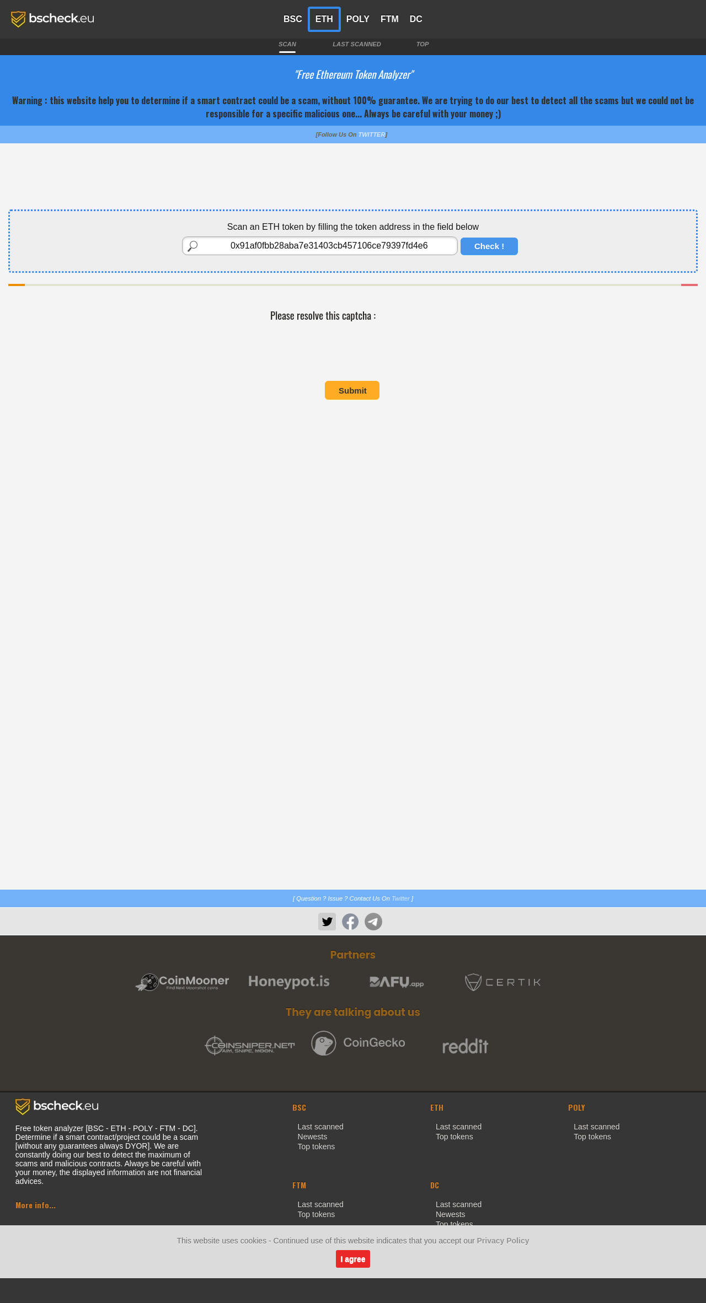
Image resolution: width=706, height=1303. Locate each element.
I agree (352, 1258)
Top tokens (316, 1146)
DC (416, 19)
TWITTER (372, 134)
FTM (390, 19)
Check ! (489, 246)
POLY (358, 19)
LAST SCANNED (357, 44)
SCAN (287, 44)
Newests (313, 1136)
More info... (35, 1204)
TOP (422, 44)
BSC (293, 19)
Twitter (401, 898)
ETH (324, 19)
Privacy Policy (503, 1240)
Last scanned (321, 1126)
